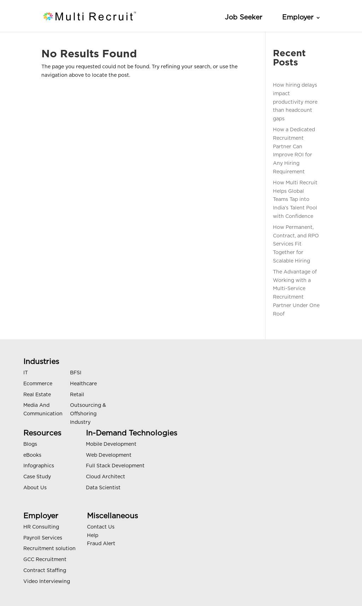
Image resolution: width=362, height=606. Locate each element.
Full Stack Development (115, 465)
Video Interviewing (46, 581)
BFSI (75, 372)
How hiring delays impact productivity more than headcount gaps (295, 102)
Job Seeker (243, 17)
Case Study (37, 476)
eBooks (32, 455)
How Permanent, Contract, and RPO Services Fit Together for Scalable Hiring (296, 244)
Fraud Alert (101, 543)
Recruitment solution (49, 548)
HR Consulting (41, 527)
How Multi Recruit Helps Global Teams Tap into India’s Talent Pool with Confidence (295, 199)
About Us (35, 487)
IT (25, 372)
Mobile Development (111, 444)
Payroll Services (42, 538)
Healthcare (83, 383)
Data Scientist (103, 487)
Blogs (30, 444)
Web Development (109, 455)
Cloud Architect (105, 476)
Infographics (38, 465)
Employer (298, 17)
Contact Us (101, 527)
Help (92, 535)
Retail (77, 394)
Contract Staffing (44, 570)
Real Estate (37, 394)
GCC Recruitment (44, 559)
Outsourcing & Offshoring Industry (88, 414)
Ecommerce (37, 383)
